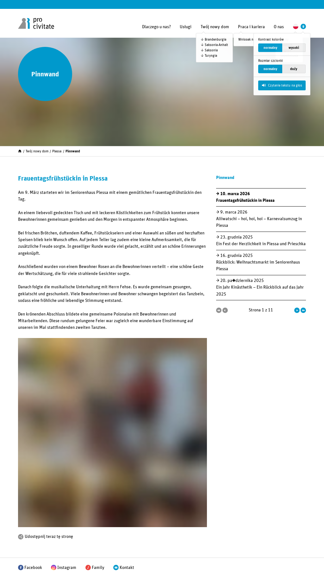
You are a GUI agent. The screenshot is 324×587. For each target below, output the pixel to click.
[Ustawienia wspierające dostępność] (303, 26)
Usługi (185, 27)
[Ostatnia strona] (303, 310)
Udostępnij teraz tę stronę (49, 536)
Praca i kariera (251, 27)
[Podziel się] (20, 536)
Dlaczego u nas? (156, 27)
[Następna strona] (297, 310)
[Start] (20, 150)
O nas (279, 27)
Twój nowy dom (215, 27)
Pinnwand (72, 151)
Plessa (56, 151)
